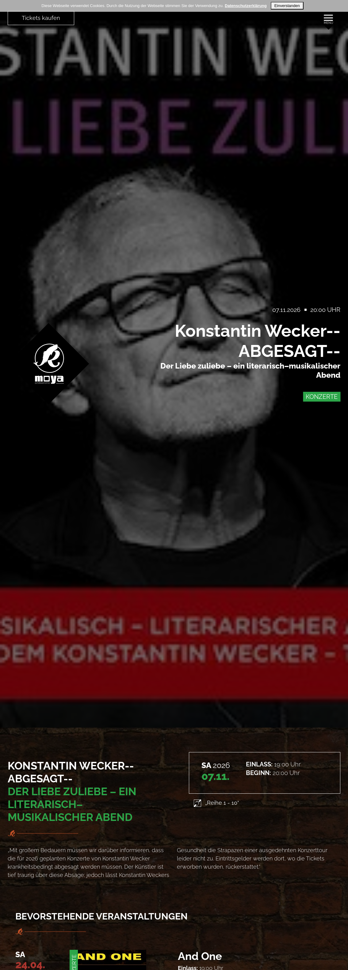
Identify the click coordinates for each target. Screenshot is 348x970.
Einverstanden (287, 5)
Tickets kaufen (41, 18)
